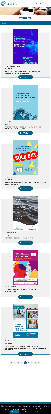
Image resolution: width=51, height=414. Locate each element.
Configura (38, 411)
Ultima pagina (38, 362)
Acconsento (14, 411)
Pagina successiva (35, 362)
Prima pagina (11, 362)
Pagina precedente (15, 362)
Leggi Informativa (27, 411)
